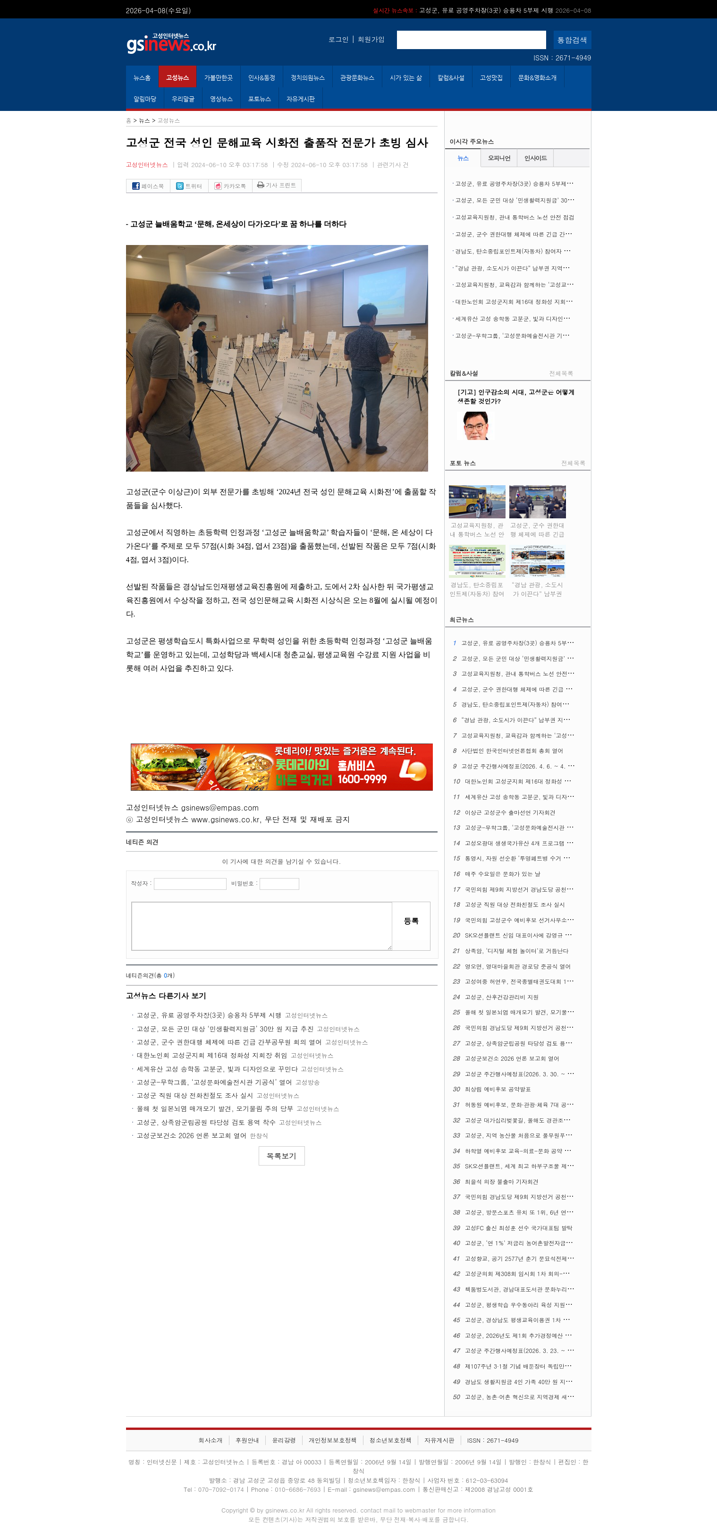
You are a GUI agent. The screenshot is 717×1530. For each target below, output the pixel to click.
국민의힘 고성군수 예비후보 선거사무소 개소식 (525, 920)
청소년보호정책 (391, 1440)
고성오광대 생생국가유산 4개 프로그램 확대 (521, 843)
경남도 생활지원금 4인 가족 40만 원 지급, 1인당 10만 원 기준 (545, 1382)
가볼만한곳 (218, 77)
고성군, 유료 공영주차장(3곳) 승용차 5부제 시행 (482, 10)
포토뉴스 (259, 98)
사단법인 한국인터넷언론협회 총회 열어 (512, 750)
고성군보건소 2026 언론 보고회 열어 (192, 1135)
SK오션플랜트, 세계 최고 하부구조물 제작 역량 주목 (532, 1166)
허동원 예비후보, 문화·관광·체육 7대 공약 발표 (525, 1104)
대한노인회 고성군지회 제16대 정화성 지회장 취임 (212, 1055)
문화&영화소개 (537, 77)
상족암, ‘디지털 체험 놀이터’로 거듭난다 (517, 951)
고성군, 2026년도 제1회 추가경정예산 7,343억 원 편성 (536, 1335)
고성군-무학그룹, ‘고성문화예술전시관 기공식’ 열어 (215, 1082)
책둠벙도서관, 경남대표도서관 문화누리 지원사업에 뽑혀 (538, 1289)
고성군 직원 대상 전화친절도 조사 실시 (195, 1095)
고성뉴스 (177, 77)
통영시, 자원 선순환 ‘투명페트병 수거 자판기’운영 (529, 858)
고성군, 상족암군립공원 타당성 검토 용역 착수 (206, 1122)
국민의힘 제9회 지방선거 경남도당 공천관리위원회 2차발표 (541, 889)
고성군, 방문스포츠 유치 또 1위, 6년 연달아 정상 (528, 1212)
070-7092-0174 (222, 1489)
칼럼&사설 (451, 77)
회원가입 (371, 39)
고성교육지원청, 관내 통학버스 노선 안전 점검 (515, 217)
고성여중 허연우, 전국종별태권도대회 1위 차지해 (528, 981)
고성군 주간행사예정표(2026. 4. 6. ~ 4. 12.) (519, 766)
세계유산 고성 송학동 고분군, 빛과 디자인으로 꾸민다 (217, 1069)
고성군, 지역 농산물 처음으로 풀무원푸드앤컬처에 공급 (536, 1135)
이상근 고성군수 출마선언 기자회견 (510, 812)
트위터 (189, 186)
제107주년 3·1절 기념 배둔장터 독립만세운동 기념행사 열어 (542, 1366)
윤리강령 (284, 1440)
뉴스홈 (142, 77)
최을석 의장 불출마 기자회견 (502, 1181)
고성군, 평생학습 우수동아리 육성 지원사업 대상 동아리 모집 (543, 1305)
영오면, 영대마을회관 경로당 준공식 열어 (518, 966)
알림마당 (145, 98)
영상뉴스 (221, 98)
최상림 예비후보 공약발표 (498, 1089)
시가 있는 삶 (406, 77)
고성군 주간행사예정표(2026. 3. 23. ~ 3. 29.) (525, 1350)
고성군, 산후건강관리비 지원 (502, 997)
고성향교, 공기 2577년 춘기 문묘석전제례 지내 (525, 1258)
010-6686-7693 (298, 1489)
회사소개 (211, 1440)
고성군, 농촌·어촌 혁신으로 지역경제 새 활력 (523, 1397)
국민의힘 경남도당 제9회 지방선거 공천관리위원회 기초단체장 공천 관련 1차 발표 (570, 1027)
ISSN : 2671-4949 (562, 57)
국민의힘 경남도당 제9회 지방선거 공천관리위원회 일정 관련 (543, 1196)
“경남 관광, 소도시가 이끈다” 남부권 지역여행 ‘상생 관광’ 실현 (536, 268)
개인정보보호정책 (333, 1440)
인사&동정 (261, 77)
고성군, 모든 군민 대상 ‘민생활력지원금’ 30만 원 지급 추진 (225, 1028)
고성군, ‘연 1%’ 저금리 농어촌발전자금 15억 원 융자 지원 (539, 1243)
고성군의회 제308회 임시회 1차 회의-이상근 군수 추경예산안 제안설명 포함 (563, 1273)
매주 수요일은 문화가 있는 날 (502, 874)
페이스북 (148, 186)
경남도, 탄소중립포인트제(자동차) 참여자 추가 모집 (522, 251)
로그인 (339, 39)
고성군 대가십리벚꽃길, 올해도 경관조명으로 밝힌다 (532, 1120)
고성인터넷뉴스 (147, 164)
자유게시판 (301, 98)
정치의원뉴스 (308, 77)
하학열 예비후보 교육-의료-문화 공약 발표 (520, 1151)
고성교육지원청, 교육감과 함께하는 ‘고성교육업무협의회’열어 (535, 284)
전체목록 (561, 373)
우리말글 (183, 98)
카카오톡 (230, 186)
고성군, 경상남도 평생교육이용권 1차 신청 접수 (526, 1320)
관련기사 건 (393, 164)
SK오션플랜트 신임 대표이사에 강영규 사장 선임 (527, 935)
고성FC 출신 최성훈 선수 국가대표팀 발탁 (519, 1228)
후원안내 (247, 1440)
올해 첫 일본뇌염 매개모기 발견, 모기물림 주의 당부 (215, 1108)
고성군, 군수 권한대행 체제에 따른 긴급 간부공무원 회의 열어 (229, 1042)
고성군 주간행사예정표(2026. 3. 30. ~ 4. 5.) (523, 1074)
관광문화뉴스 (357, 77)
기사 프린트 (276, 185)
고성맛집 (491, 77)
